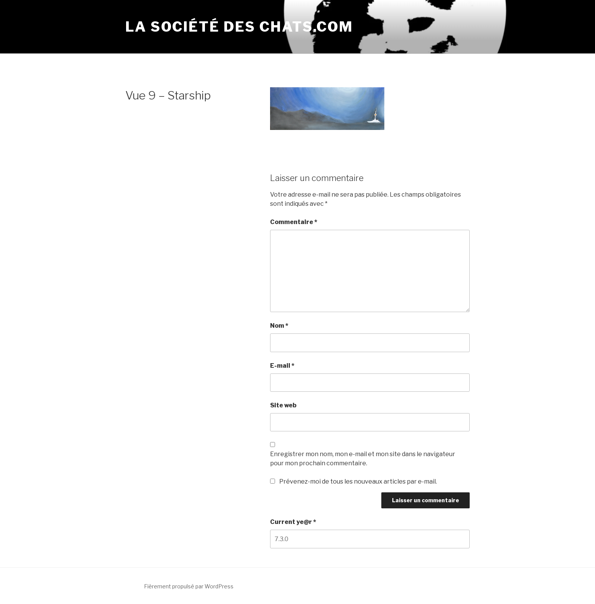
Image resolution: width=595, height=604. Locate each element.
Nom (279, 325)
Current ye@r (293, 521)
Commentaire (293, 222)
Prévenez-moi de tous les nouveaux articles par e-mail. (358, 481)
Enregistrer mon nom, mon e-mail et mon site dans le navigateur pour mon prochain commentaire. (362, 458)
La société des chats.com (239, 26)
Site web (283, 405)
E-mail (282, 365)
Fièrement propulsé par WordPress (189, 586)
